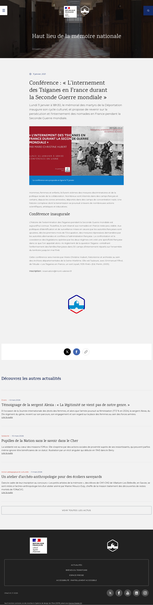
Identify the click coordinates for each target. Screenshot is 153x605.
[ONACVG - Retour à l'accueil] (83, 10)
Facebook (76, 351)
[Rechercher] (148, 10)
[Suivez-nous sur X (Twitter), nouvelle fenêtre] (110, 592)
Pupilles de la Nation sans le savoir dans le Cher (39, 441)
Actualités (76, 565)
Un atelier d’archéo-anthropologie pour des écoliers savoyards (51, 477)
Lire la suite (7, 417)
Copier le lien (85, 351)
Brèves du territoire (76, 570)
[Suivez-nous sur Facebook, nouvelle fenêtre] (118, 592)
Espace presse (76, 575)
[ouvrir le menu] (3, 10)
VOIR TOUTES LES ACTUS (76, 510)
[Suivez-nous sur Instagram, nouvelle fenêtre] (145, 592)
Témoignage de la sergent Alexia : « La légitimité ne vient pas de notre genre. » (65, 405)
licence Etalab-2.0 (75, 603)
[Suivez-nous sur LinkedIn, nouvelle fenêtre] (136, 592)
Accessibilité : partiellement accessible (76, 580)
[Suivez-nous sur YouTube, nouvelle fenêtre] (127, 592)
